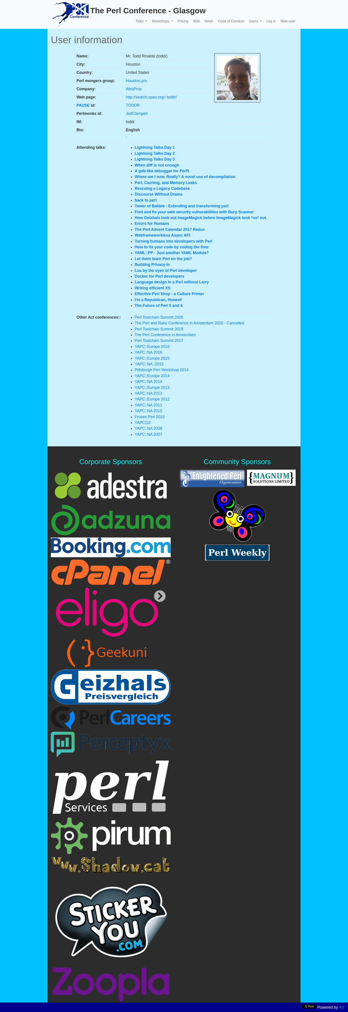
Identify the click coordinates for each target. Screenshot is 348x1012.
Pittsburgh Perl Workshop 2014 (162, 370)
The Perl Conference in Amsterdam (165, 335)
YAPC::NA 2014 (148, 381)
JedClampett (137, 113)
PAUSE (83, 105)
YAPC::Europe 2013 (152, 387)
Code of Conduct (231, 21)
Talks (140, 21)
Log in (271, 21)
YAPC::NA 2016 (148, 352)
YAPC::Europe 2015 (152, 358)
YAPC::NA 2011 (148, 405)
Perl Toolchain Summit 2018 (159, 329)
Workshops (161, 21)
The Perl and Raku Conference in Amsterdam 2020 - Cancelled (189, 323)
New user (288, 21)
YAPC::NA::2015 (149, 364)
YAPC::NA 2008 (148, 428)
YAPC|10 (142, 422)
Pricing (183, 21)
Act (341, 1007)
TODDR (133, 105)
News (208, 21)
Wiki (196, 21)
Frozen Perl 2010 (150, 417)
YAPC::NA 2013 (148, 393)
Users (254, 21)
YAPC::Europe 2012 (152, 399)
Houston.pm (136, 80)
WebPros (134, 89)
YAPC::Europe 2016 (152, 346)
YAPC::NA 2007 (148, 434)
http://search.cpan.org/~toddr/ (151, 97)
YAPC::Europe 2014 (152, 376)
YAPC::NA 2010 (148, 411)
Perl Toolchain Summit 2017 (159, 340)
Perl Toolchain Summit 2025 (159, 317)
